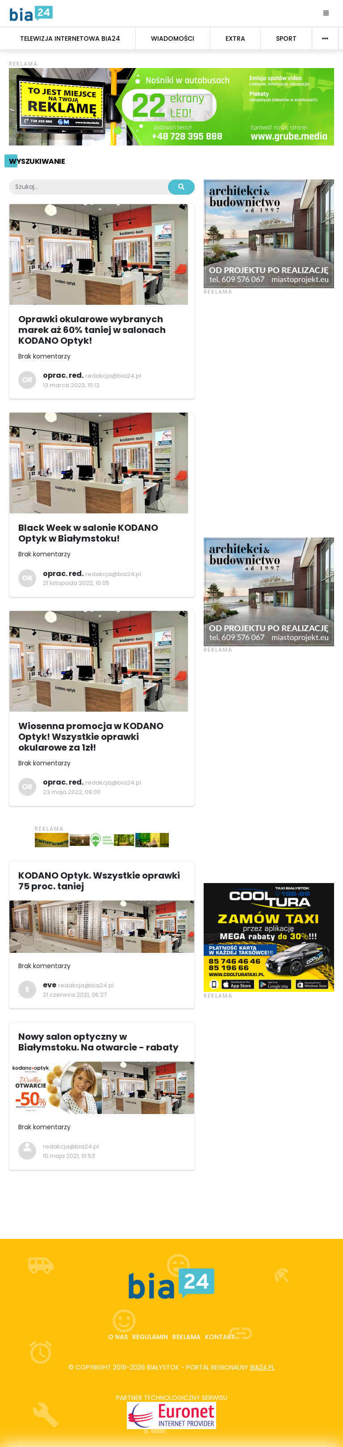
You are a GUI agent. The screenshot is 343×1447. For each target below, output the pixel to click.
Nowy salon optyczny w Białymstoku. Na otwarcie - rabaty (98, 1042)
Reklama (186, 1337)
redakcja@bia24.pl (113, 375)
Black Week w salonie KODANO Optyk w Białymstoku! (88, 533)
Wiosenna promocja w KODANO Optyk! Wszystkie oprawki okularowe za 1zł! (90, 737)
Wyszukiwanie (37, 161)
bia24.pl (262, 1367)
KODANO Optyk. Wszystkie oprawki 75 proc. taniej (99, 880)
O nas (118, 1337)
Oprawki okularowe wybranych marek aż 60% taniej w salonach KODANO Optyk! (92, 330)
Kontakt (220, 1337)
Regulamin (150, 1337)
